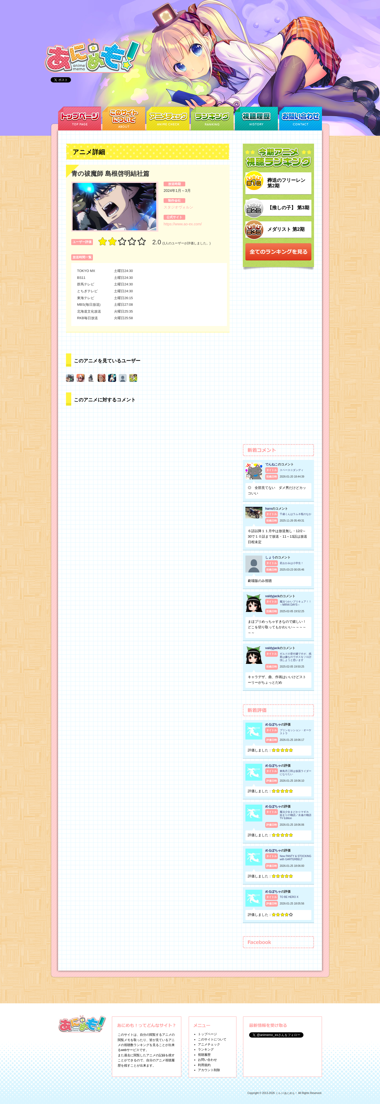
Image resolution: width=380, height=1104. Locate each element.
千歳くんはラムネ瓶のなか (295, 514)
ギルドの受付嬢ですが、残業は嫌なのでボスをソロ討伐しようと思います (295, 657)
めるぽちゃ (273, 724)
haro (268, 508)
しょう (270, 557)
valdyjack (272, 596)
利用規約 (204, 1065)
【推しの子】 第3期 (288, 207)
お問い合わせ (207, 1060)
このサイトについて (212, 1039)
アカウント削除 (209, 1070)
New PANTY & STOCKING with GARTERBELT (295, 858)
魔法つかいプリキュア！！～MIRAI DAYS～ (295, 603)
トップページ (207, 1034)
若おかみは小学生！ (291, 563)
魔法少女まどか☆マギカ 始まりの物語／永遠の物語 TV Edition (295, 815)
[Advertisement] (278, 359)
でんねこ (271, 464)
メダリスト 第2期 (286, 229)
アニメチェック (209, 1044)
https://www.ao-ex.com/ (183, 224)
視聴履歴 (204, 1055)
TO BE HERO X (289, 897)
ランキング (206, 1049)
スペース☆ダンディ (291, 470)
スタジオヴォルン (178, 207)
